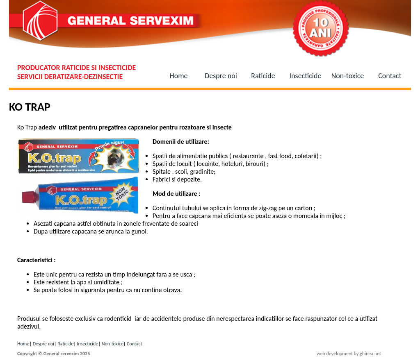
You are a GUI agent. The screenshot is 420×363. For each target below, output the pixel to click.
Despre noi (221, 76)
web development (335, 353)
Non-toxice (347, 76)
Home (178, 76)
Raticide (263, 76)
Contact (389, 76)
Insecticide (306, 76)
